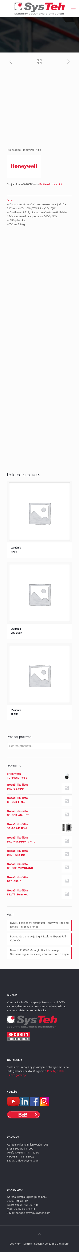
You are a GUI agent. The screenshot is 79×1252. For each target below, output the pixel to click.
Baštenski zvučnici (50, 184)
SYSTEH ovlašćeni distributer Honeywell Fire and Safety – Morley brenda (39, 924)
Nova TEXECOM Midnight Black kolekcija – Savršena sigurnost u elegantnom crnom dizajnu (39, 952)
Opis (10, 200)
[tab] (39, 200)
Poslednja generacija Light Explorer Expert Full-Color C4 (38, 938)
